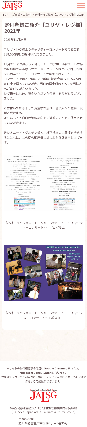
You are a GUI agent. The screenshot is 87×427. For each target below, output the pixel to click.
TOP (5, 14)
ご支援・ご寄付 (21, 14)
